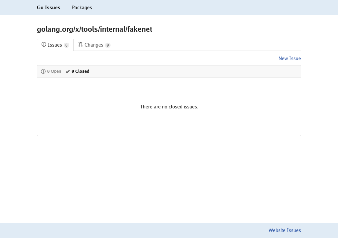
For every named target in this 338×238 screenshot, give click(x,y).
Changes (94, 45)
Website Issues (285, 230)
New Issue (290, 58)
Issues (55, 45)
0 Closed (77, 71)
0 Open (51, 71)
